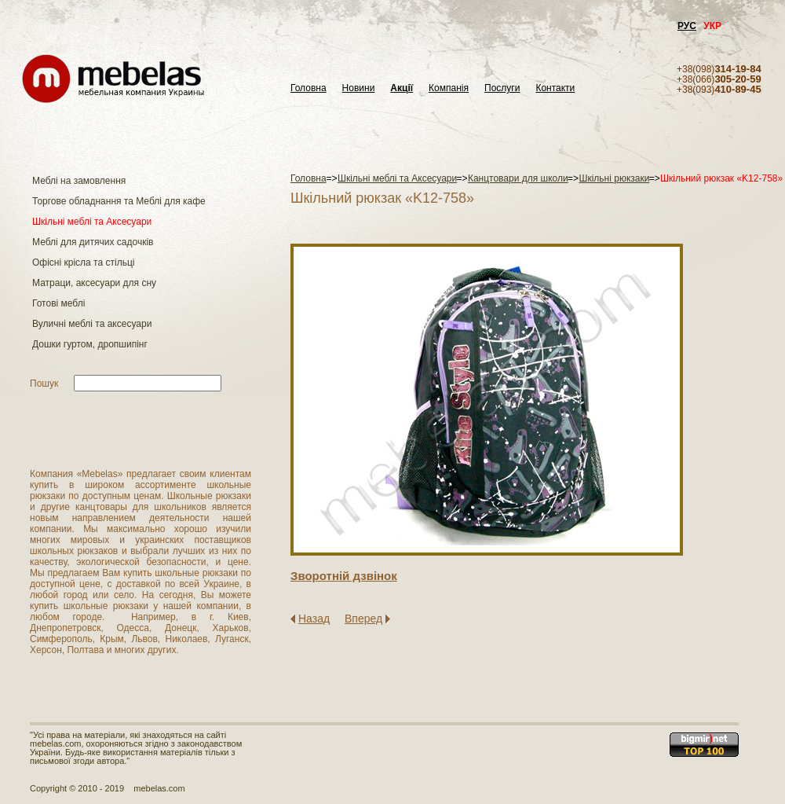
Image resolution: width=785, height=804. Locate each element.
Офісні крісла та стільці (83, 262)
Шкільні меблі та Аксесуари (92, 221)
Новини (358, 88)
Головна (308, 88)
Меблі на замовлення (79, 180)
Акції (401, 88)
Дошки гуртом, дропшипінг (90, 344)
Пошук (44, 383)
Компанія (449, 88)
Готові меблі (58, 303)
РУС (686, 25)
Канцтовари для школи (518, 178)
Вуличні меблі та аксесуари (92, 323)
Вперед (363, 618)
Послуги (502, 88)
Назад (314, 618)
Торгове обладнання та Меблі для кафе (119, 201)
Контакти (555, 88)
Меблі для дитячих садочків (92, 242)
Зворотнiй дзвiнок (343, 575)
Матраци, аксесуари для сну (94, 282)
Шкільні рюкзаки (614, 178)
